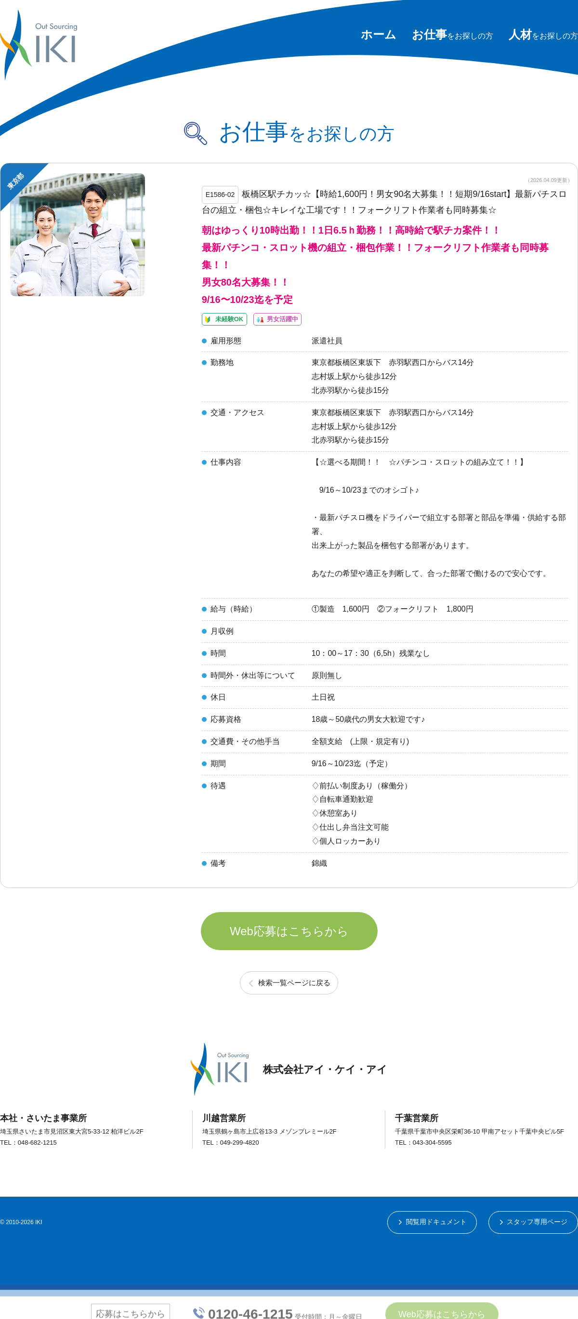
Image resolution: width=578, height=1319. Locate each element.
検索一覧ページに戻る (294, 1005)
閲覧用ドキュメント (435, 1244)
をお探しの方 (452, 36)
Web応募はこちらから (289, 949)
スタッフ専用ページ (537, 1244)
